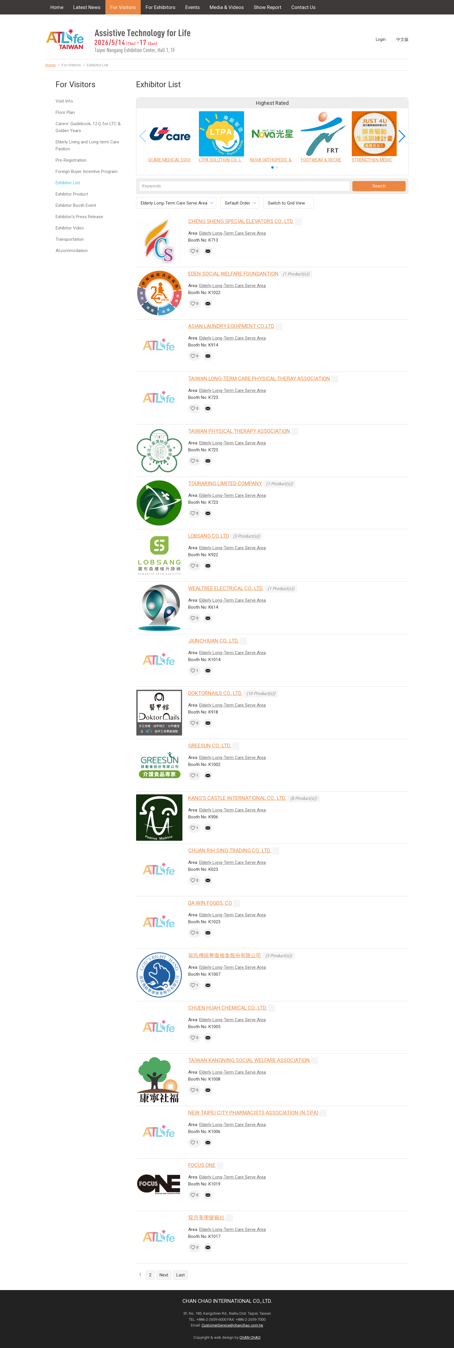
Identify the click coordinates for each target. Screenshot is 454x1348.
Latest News (86, 7)
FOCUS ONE (201, 1165)
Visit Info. (65, 101)
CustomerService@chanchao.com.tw (232, 1325)
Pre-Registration (71, 160)
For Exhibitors (160, 7)
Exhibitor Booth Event (76, 205)
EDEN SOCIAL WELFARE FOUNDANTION (233, 274)
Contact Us (303, 7)
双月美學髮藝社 (206, 1217)
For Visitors (123, 7)
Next (164, 1275)
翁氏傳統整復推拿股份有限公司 (224, 955)
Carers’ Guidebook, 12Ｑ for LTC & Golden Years (88, 127)
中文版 (402, 39)
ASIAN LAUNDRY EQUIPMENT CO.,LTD (231, 326)
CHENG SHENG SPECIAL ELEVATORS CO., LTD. (241, 221)
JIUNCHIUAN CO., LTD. (213, 641)
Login (381, 39)
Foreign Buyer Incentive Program (87, 171)
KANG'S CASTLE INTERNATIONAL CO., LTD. (237, 798)
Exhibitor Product (72, 194)
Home (56, 7)
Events (192, 7)
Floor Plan (65, 112)
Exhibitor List (68, 182)
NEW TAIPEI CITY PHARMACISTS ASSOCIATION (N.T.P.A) (253, 1113)
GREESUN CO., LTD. (209, 746)
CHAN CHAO (250, 1337)
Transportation (70, 239)
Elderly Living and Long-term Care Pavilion (87, 145)
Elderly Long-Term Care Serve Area (232, 233)
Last (180, 1275)
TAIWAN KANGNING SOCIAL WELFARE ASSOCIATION (249, 1060)
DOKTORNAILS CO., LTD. (215, 693)
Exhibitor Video (70, 228)
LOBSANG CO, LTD (208, 536)
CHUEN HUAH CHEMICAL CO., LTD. (227, 1008)
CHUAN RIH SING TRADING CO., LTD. (229, 850)
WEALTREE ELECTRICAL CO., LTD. (225, 588)
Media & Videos (227, 7)
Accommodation (72, 250)
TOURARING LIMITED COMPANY (225, 483)
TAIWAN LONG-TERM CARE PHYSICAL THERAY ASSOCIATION (259, 378)
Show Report (267, 7)
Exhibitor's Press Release (79, 216)
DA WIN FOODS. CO (210, 903)
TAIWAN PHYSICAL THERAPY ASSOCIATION (239, 431)
